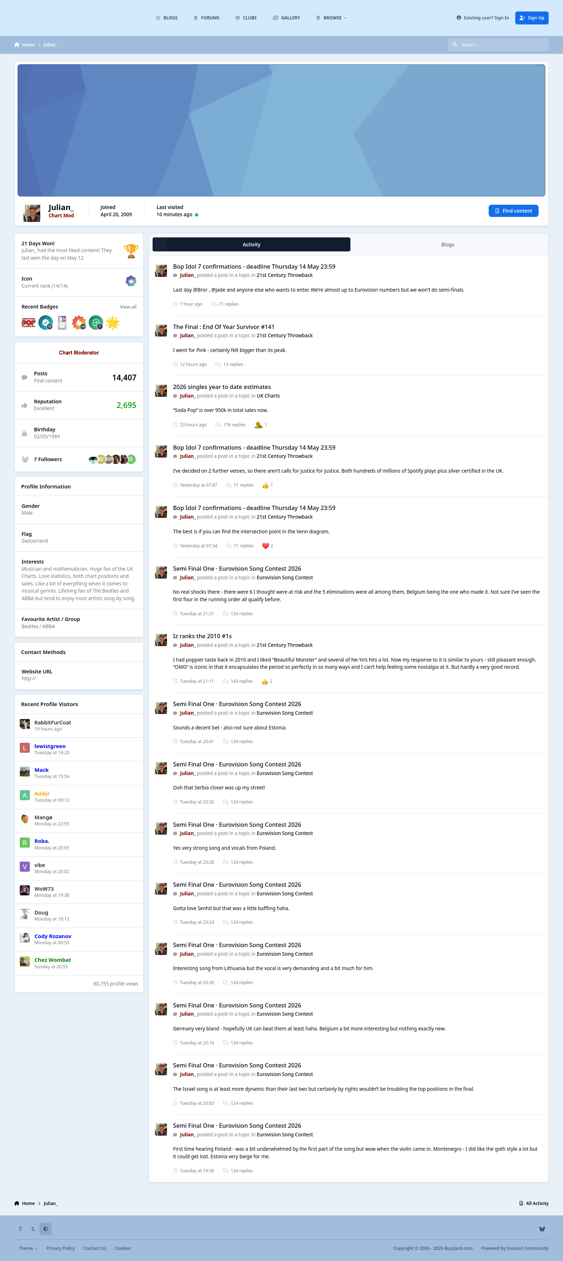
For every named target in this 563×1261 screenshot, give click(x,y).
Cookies (123, 1248)
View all (128, 306)
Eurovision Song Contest (285, 577)
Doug (41, 912)
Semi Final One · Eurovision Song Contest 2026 (237, 568)
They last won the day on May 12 (67, 254)
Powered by (515, 1248)
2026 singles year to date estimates (222, 387)
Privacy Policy (60, 1248)
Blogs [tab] (447, 244)
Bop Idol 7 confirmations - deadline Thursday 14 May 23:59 (254, 266)
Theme (28, 1248)
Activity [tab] (251, 244)
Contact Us (94, 1248)
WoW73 (44, 888)
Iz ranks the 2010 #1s (202, 636)
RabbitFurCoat (52, 721)
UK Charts (268, 396)
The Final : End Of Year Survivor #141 (224, 327)
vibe (39, 864)
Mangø (43, 817)
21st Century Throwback (285, 275)
